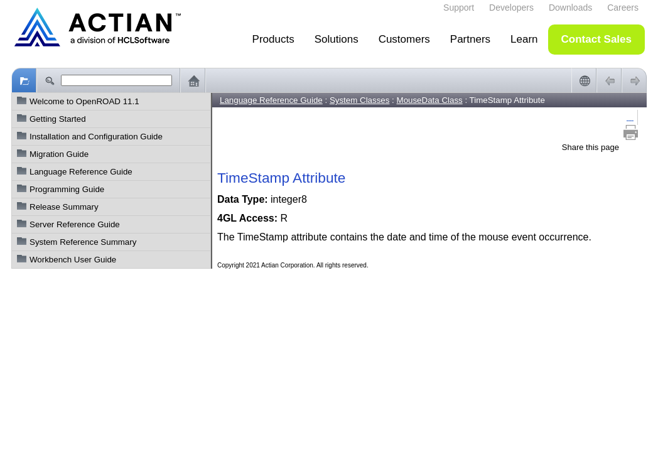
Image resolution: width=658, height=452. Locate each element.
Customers (404, 39)
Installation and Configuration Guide (96, 136)
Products (273, 39)
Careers (623, 8)
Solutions (337, 39)
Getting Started (58, 119)
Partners (470, 39)
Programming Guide (67, 189)
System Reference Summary (83, 242)
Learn (523, 39)
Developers (511, 8)
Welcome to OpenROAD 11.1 (84, 101)
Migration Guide (59, 154)
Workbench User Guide (73, 259)
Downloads (570, 8)
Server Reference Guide (75, 224)
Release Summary (64, 207)
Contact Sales (596, 39)
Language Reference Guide (81, 171)
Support (458, 8)
